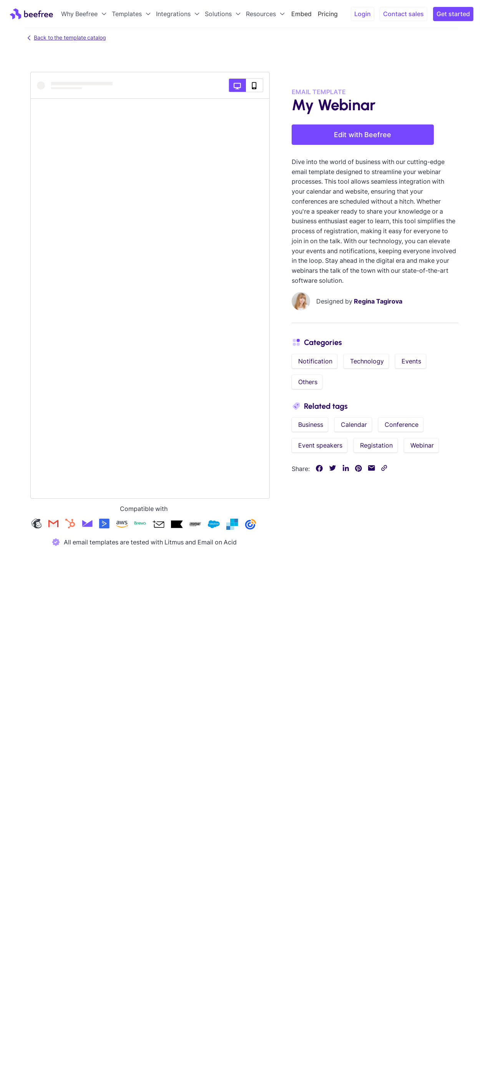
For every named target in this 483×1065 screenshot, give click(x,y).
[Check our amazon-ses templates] (122, 525)
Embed (301, 14)
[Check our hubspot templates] (70, 525)
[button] (84, 13)
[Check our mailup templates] (195, 525)
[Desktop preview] (237, 85)
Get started (453, 14)
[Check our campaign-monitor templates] (87, 525)
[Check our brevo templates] (140, 525)
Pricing (328, 14)
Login (362, 14)
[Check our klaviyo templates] (177, 525)
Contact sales (403, 14)
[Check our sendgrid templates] (232, 525)
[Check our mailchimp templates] (36, 525)
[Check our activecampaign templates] (104, 525)
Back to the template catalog (65, 37)
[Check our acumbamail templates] (158, 525)
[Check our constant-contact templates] (250, 525)
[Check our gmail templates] (53, 525)
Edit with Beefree (362, 135)
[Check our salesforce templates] (213, 525)
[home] (31, 13)
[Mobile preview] (254, 85)
